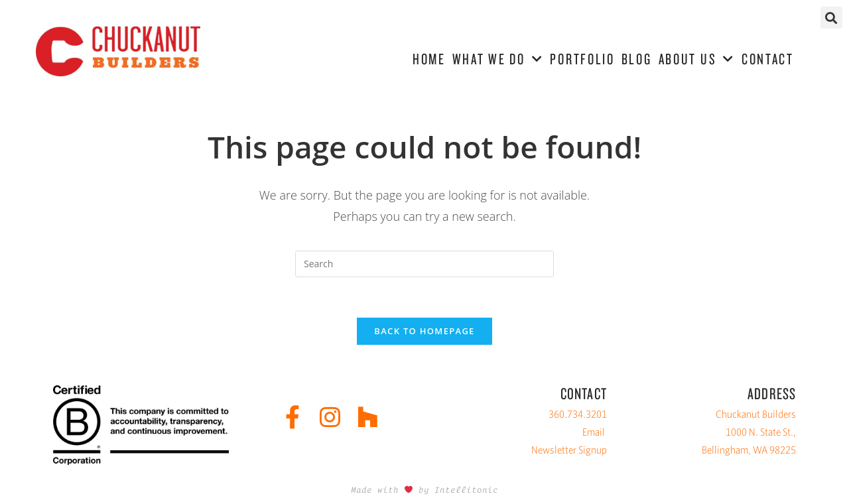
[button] (831, 18)
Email (593, 432)
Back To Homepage (424, 331)
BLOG (636, 58)
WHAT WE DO (498, 59)
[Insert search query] (424, 264)
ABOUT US (697, 59)
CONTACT (768, 58)
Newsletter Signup (569, 450)
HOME (429, 58)
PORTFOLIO (582, 58)
